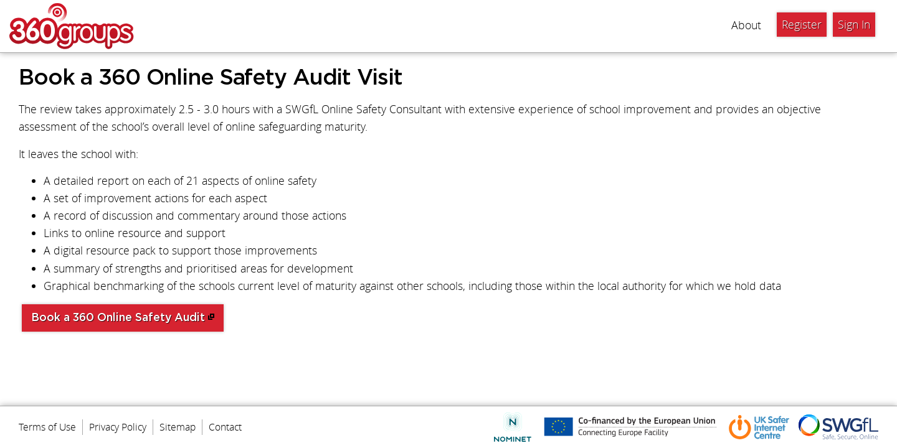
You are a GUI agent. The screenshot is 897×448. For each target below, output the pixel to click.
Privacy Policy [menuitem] (117, 427)
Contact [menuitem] (225, 427)
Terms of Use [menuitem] (47, 427)
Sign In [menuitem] (854, 24)
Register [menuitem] (802, 24)
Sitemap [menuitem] (177, 427)
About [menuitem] (746, 25)
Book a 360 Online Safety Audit (118, 318)
